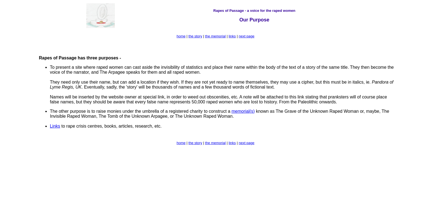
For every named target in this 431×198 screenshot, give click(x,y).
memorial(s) (243, 111)
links (232, 36)
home (181, 36)
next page (246, 36)
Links (55, 126)
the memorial (215, 36)
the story (195, 36)
